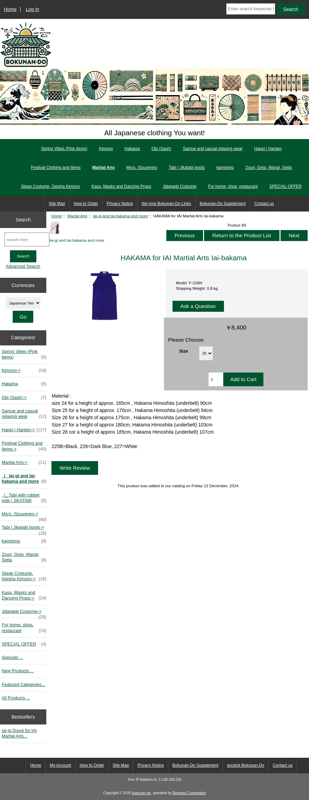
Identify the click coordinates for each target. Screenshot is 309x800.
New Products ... (18, 670)
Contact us (264, 203)
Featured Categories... (23, 684)
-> (24, 462)
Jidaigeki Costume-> (24, 613)
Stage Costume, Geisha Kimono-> (24, 576)
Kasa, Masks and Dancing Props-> (24, 595)
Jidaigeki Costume (180, 186)
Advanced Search (23, 266)
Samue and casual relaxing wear (212, 148)
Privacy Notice (120, 203)
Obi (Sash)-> (24, 397)
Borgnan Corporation (189, 793)
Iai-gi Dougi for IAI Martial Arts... (19, 733)
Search (23, 219)
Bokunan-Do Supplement (223, 203)
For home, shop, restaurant (233, 186)
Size (183, 351)
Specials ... (12, 657)
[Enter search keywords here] (250, 8)
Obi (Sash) (161, 148)
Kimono (106, 148)
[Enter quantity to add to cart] (216, 379)
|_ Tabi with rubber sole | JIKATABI (24, 497)
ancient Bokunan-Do (245, 765)
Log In (32, 9)
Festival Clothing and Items (56, 167)
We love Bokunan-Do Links (166, 203)
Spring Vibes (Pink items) (64, 148)
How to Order (86, 203)
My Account (60, 765)
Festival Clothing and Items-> (24, 446)
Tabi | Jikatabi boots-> (24, 529)
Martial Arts (77, 216)
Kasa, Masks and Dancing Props (121, 186)
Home (10, 9)
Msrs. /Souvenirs (142, 167)
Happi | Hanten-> (24, 430)
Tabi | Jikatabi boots (187, 167)
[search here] (27, 239)
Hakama (132, 148)
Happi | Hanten (268, 148)
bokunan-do (141, 793)
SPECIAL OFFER (286, 186)
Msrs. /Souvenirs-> (24, 515)
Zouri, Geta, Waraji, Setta (269, 167)
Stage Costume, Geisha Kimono (50, 186)
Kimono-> (24, 370)
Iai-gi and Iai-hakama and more (120, 216)
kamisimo (225, 167)
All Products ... (16, 697)
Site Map (57, 203)
